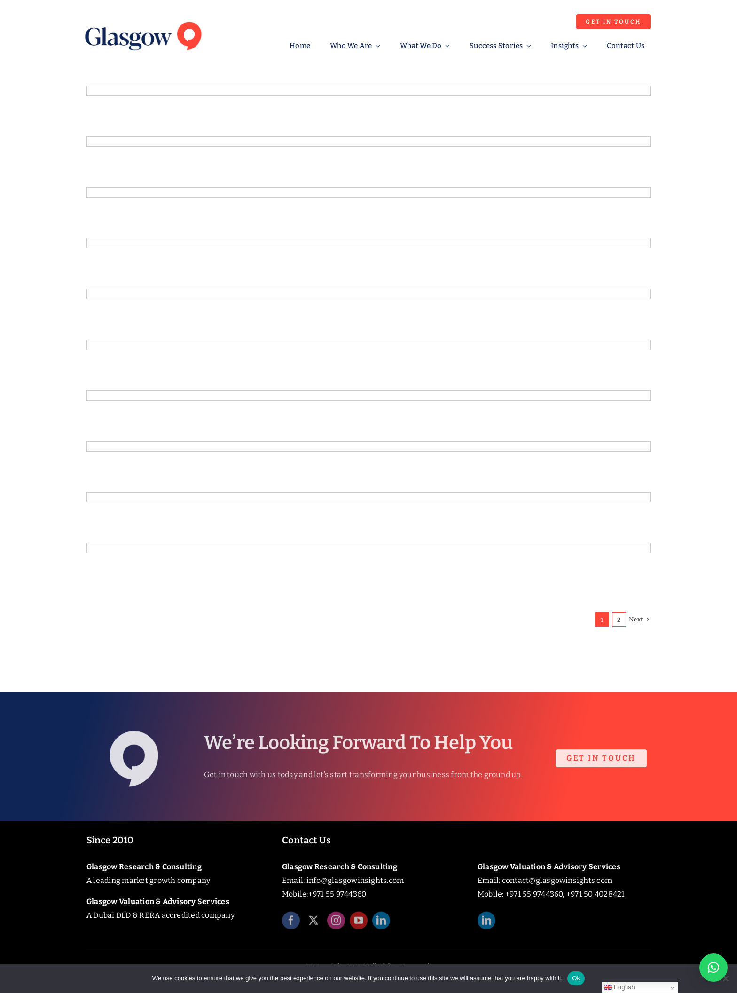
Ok (576, 978)
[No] (725, 978)
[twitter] (313, 925)
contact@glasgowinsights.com (557, 880)
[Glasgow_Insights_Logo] (142, 20)
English (619, 987)
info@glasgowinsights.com (355, 880)
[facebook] (291, 925)
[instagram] (336, 925)
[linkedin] (381, 925)
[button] (713, 967)
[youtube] (359, 925)
